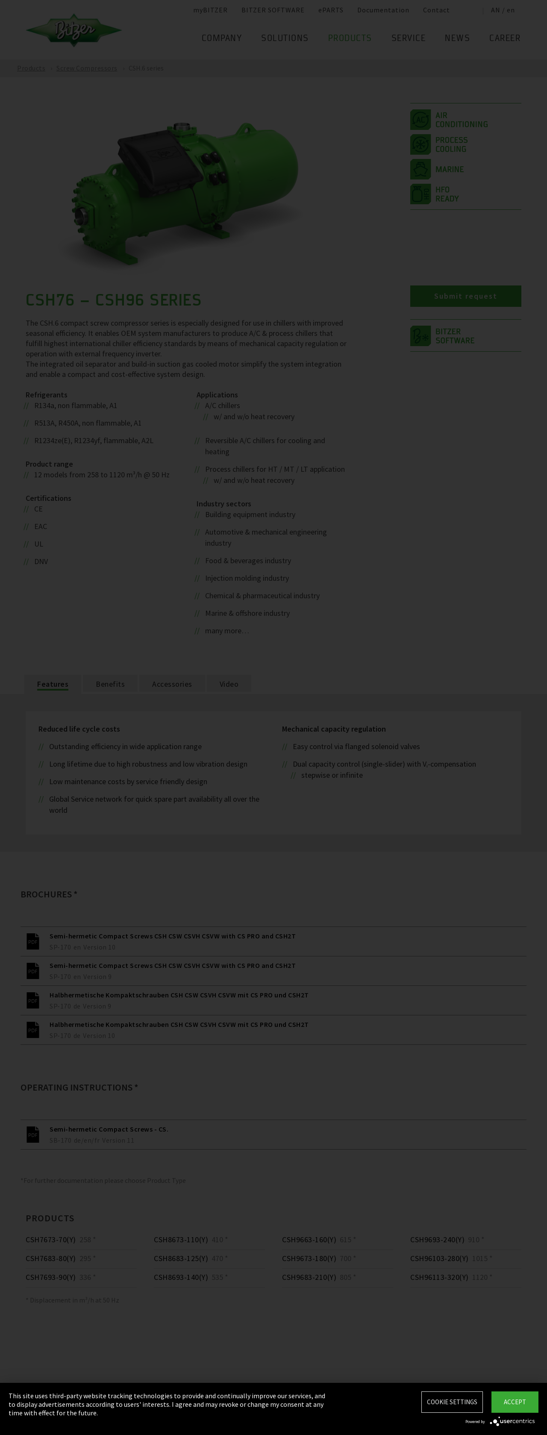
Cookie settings (452, 1402)
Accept (515, 1402)
